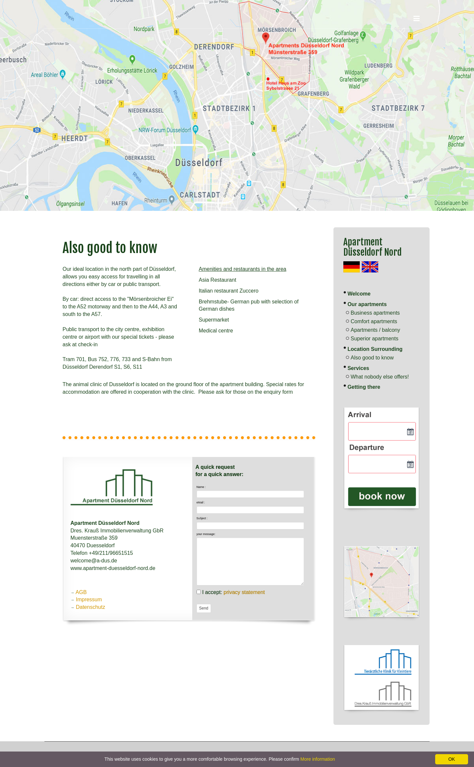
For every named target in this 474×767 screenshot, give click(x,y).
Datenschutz (90, 607)
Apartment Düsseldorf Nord (372, 247)
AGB (81, 592)
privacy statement (244, 592)
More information (318, 759)
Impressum (89, 599)
